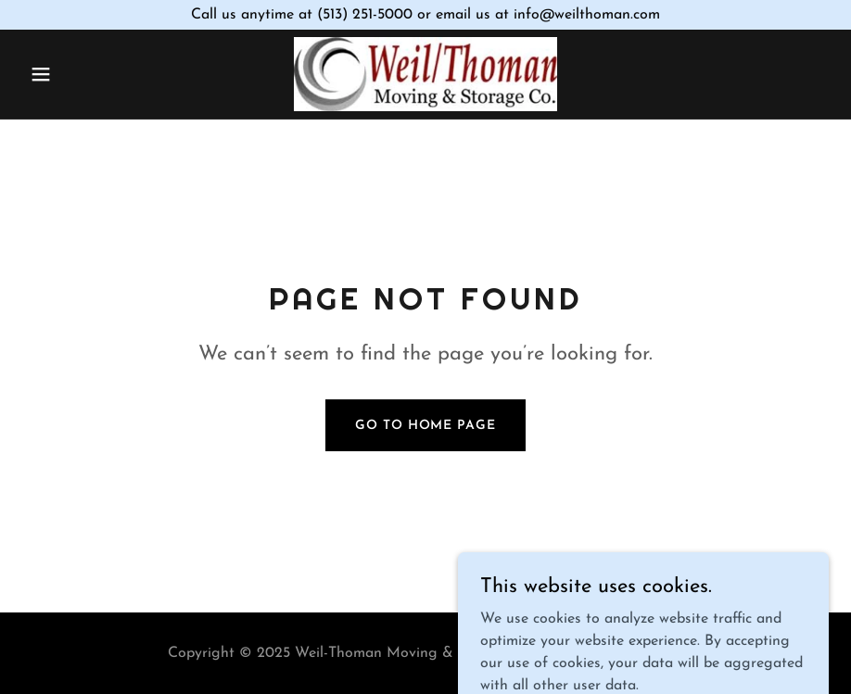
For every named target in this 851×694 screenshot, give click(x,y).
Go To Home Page (425, 426)
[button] (83, 74)
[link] (426, 74)
